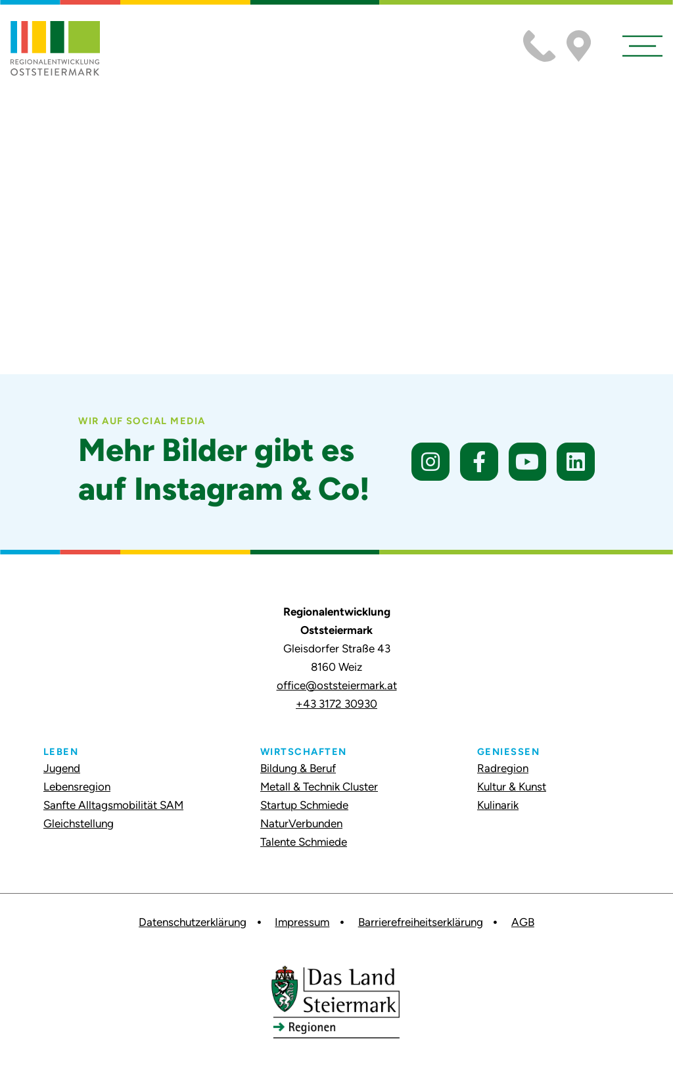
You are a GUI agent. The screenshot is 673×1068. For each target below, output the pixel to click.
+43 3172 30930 (336, 703)
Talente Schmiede (303, 841)
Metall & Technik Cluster (319, 786)
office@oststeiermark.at (337, 685)
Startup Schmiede (304, 805)
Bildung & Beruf (298, 768)
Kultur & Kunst (511, 786)
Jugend (61, 768)
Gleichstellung (78, 823)
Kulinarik (498, 805)
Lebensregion (76, 786)
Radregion (502, 768)
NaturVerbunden (301, 823)
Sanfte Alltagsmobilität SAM (113, 805)
